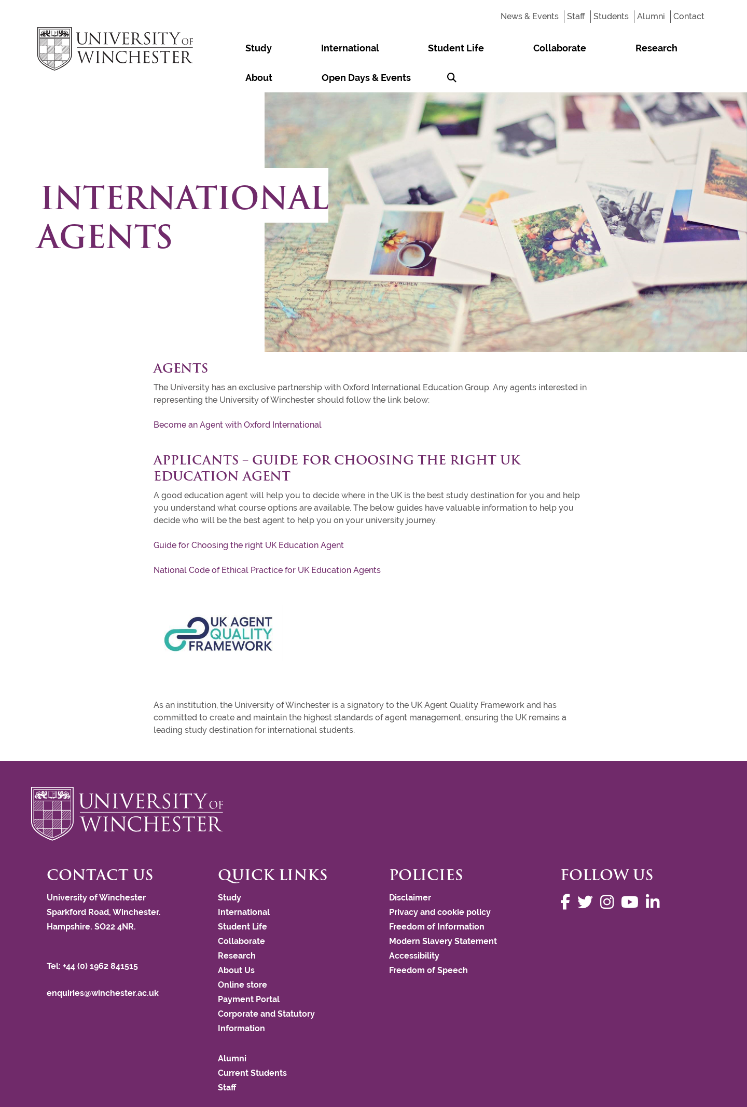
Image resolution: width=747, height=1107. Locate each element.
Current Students (252, 1043)
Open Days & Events (629, 48)
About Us (236, 941)
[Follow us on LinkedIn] (655, 873)
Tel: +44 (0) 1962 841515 (93, 936)
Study (242, 48)
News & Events (530, 16)
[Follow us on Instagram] (609, 873)
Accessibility (414, 926)
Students (611, 16)
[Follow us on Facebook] (567, 873)
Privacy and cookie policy (440, 882)
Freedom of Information (437, 897)
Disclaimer (410, 868)
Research (506, 48)
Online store (242, 955)
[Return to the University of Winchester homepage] (373, 784)
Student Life (372, 48)
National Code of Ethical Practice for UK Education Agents (267, 540)
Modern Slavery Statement (443, 912)
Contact (688, 16)
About (555, 48)
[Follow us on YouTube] (632, 873)
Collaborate (442, 48)
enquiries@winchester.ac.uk (103, 963)
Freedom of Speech (428, 941)
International (300, 48)
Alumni (651, 16)
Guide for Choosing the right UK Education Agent (249, 516)
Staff (576, 16)
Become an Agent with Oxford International (238, 395)
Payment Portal (249, 970)
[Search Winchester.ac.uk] (695, 48)
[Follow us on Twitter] (587, 873)
